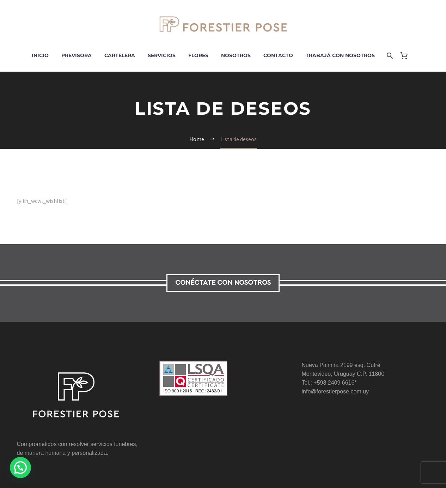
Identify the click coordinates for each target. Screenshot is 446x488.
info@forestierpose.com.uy (335, 391)
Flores (198, 55)
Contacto (278, 55)
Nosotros (236, 55)
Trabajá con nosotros (340, 55)
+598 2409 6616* (334, 383)
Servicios (162, 55)
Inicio (40, 55)
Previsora (76, 55)
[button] (22, 467)
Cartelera (119, 55)
